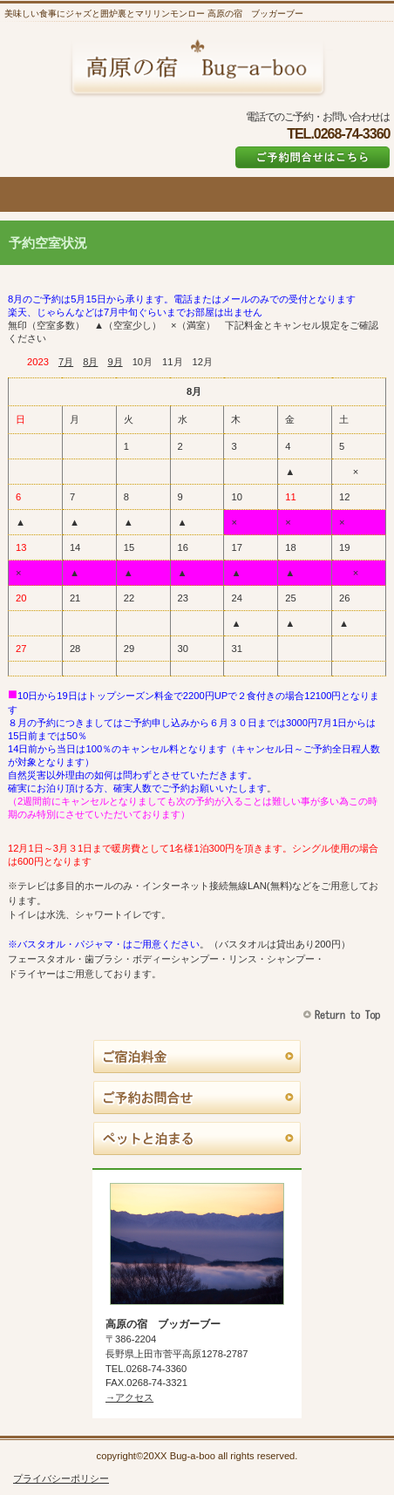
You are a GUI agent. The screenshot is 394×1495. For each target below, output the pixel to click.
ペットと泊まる (197, 1139)
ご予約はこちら (312, 157)
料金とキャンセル (197, 1057)
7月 (65, 362)
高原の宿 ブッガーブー (197, 67)
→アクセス (129, 1397)
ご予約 (197, 1098)
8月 (90, 362)
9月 (114, 362)
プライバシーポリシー (61, 1478)
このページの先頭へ (344, 1015)
